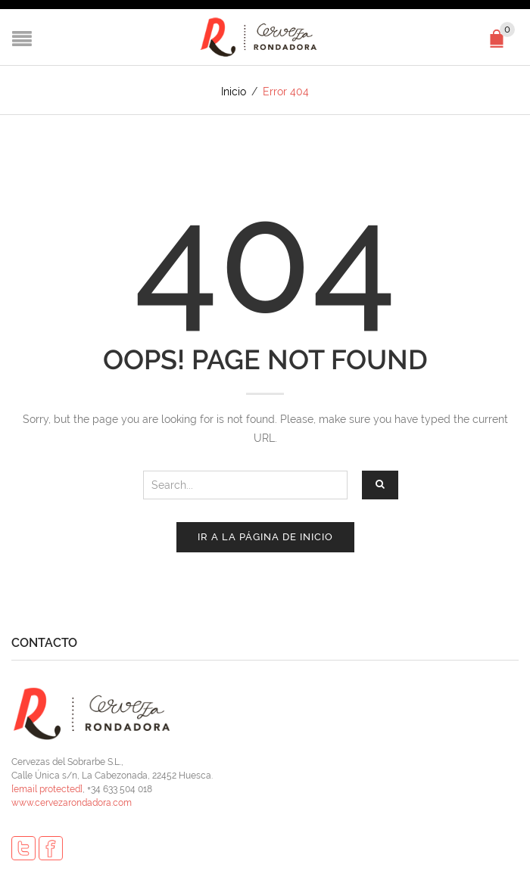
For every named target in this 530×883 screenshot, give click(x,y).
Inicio (233, 92)
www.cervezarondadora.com (71, 802)
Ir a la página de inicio (265, 537)
